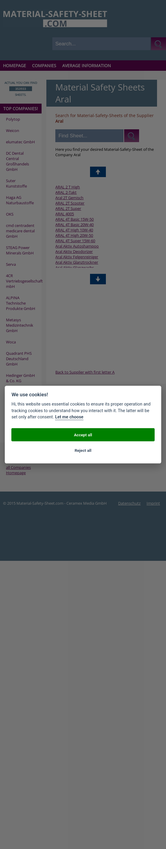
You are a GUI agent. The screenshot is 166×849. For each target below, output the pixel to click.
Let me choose (69, 417)
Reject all (82, 450)
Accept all (83, 434)
